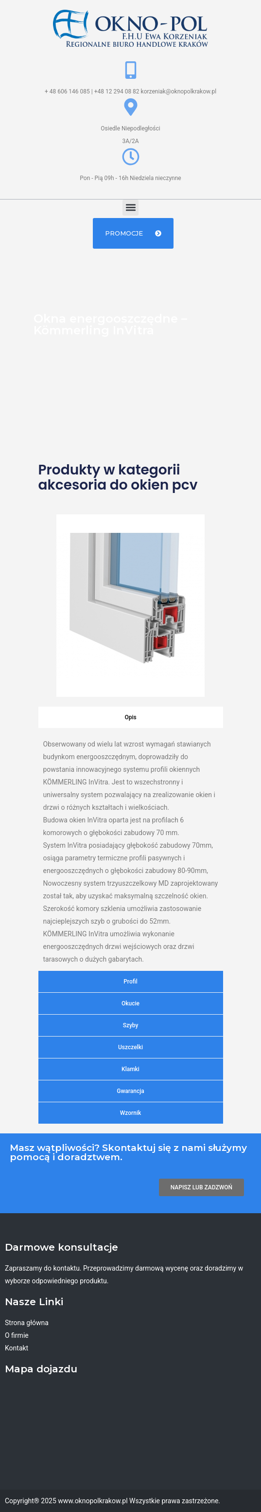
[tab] (130, 717)
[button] (130, 208)
